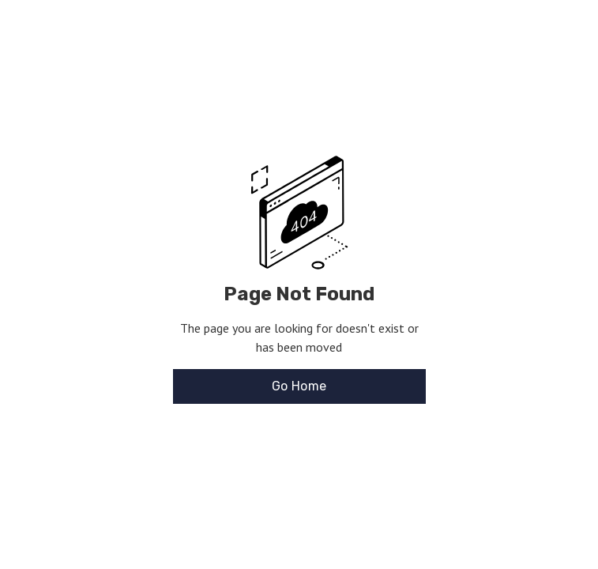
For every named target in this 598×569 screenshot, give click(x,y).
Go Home (299, 386)
